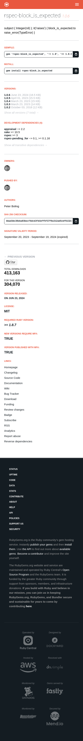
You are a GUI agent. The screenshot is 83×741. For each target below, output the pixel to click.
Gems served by (55, 683)
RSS (7, 425)
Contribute (16, 496)
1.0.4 (7, 101)
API (11, 513)
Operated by (29, 633)
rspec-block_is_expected (32, 15)
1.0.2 (7, 107)
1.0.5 (7, 97)
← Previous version (19, 256)
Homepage (11, 367)
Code (12, 480)
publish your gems (41, 544)
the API (26, 549)
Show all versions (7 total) (20, 112)
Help (12, 507)
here (29, 606)
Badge (8, 414)
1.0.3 (7, 104)
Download (10, 399)
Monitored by (29, 683)
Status (13, 469)
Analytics (9, 430)
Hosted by (29, 658)
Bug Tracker (11, 393)
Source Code (12, 377)
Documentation (13, 383)
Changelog (11, 372)
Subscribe (10, 420)
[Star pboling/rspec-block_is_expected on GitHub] (10, 262)
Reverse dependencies (18, 441)
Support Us (16, 523)
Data (12, 485)
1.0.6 (7, 94)
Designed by (56, 632)
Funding (9, 404)
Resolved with (55, 658)
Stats (12, 491)
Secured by (56, 708)
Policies (14, 518)
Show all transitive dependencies (24, 145)
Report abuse (12, 436)
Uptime (13, 474)
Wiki (6, 388)
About (13, 502)
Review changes (14, 409)
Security (14, 529)
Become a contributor (30, 553)
